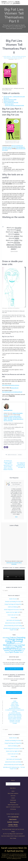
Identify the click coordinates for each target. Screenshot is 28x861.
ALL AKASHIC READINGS (14, 713)
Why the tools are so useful (10, 99)
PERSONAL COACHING (14, 720)
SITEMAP (15, 723)
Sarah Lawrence (7, 56)
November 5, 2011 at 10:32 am (16, 486)
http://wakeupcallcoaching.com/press (10, 385)
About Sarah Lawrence (13, 793)
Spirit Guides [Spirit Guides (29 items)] (14, 652)
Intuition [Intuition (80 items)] (11, 643)
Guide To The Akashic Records (13, 807)
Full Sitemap (13, 809)
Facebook (10, 822)
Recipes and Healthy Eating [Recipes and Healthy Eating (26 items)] (14, 650)
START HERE (15, 702)
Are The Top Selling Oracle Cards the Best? (13, 833)
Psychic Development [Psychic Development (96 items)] (12, 647)
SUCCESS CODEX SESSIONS (14, 717)
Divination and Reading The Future (13, 601)
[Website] (7, 447)
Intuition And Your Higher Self (12, 612)
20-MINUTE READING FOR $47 (14, 692)
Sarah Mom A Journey (10, 2)
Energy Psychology (12, 454)
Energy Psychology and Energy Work (13, 604)
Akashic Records (13, 599)
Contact (13, 798)
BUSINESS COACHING (15, 721)
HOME (14, 701)
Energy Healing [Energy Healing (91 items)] (16, 639)
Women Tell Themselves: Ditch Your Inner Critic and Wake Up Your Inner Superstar (13, 147)
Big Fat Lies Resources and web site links (14, 105)
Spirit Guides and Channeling (12, 620)
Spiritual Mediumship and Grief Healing (13, 625)
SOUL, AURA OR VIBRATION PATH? (14, 668)
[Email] (5, 447)
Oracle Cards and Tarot (13, 615)
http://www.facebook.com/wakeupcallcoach (12, 392)
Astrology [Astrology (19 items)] (6, 638)
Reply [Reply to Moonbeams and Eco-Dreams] (16, 516)
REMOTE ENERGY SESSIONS (14, 719)
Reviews (20, 454)
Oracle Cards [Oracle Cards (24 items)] (16, 645)
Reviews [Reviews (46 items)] (18, 650)
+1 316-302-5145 (14, 816)
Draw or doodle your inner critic (11, 102)
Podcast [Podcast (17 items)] (12, 647)
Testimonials (13, 800)
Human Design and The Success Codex (13, 609)
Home (13, 791)
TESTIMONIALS (14, 707)
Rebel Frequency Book (13, 804)
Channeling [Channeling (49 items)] (20, 637)
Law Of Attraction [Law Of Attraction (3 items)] (18, 643)
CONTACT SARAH (15, 705)
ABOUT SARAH (14, 704)
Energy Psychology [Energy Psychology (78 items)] (14, 641)
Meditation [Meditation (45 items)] (7, 645)
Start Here (13, 795)
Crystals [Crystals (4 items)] (6, 639)
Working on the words (9, 101)
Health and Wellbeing (13, 607)
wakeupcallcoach (14, 387)
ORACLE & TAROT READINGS (15, 716)
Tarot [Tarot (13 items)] (21, 652)
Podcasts (13, 617)
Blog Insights (13, 802)
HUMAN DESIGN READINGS (14, 714)
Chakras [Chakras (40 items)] (12, 637)
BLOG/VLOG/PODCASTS (14, 708)
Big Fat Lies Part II (9, 104)
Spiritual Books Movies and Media (14, 57)
